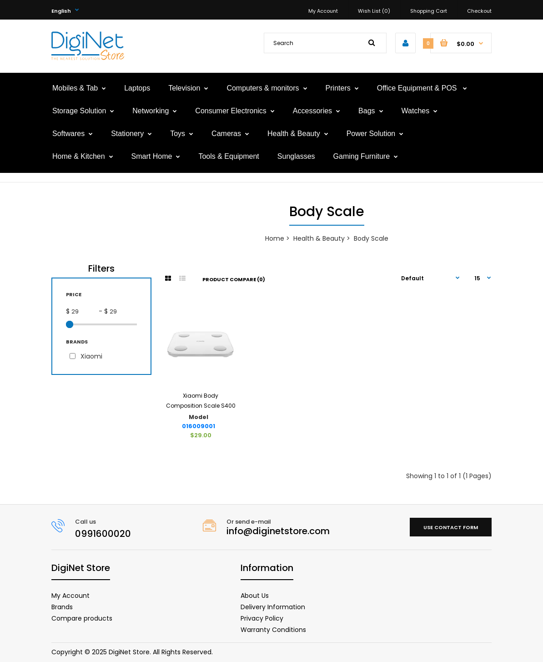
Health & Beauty (319, 238)
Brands (62, 606)
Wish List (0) (374, 11)
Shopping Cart (428, 11)
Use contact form (450, 527)
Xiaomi (91, 356)
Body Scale (371, 238)
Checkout (479, 11)
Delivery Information (273, 606)
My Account (323, 11)
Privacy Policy (262, 618)
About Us (255, 595)
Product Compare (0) (233, 279)
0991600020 (103, 533)
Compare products (81, 618)
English (61, 11)
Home (274, 238)
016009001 (198, 426)
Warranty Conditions (273, 629)
